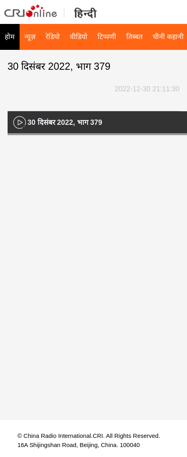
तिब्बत (134, 37)
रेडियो (53, 37)
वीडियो (79, 37)
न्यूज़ (30, 37)
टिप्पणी (106, 37)
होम (9, 37)
